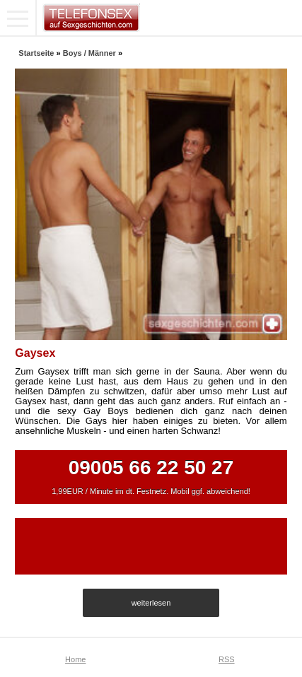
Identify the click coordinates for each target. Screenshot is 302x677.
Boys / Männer (89, 53)
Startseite (36, 53)
